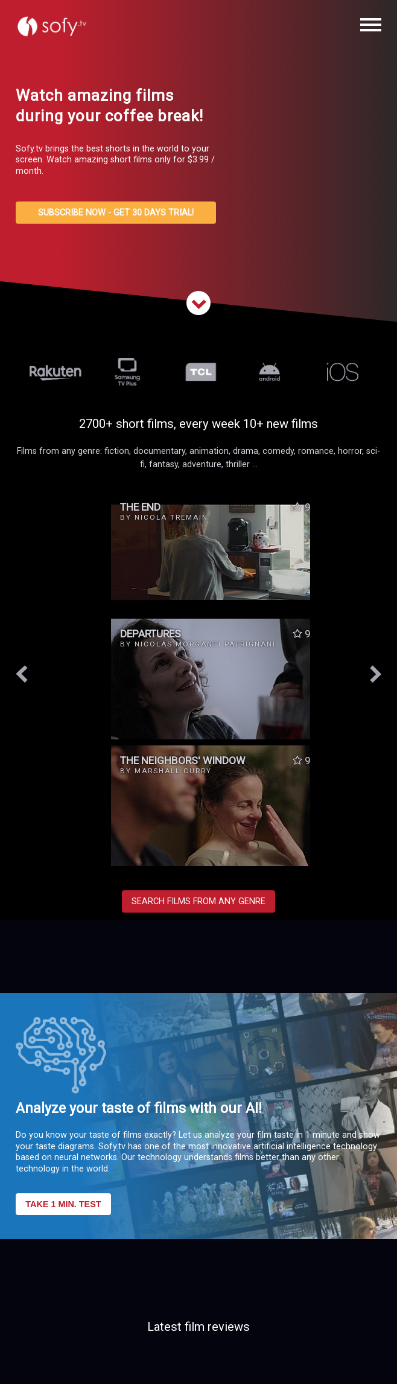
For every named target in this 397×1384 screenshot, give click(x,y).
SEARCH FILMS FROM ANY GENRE (198, 901)
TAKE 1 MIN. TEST (63, 1204)
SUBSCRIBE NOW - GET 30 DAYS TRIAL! (116, 213)
